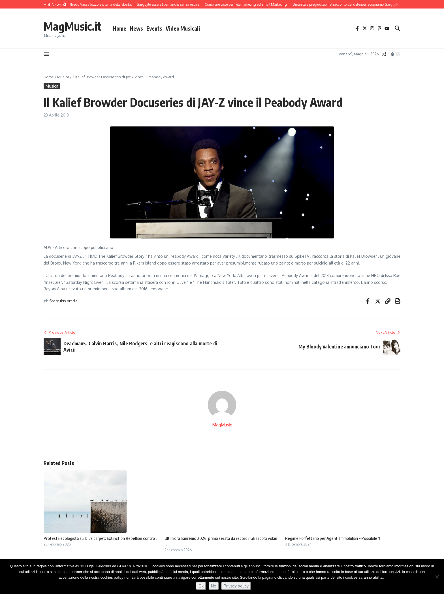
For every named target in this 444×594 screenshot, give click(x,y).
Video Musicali (183, 28)
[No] (437, 577)
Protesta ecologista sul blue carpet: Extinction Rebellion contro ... (101, 538)
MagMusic (222, 425)
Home (119, 28)
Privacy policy (236, 586)
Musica (63, 77)
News (136, 28)
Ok (201, 586)
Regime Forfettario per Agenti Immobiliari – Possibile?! (332, 538)
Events (154, 28)
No (213, 586)
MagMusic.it (72, 26)
